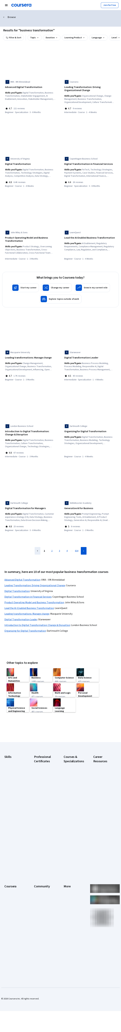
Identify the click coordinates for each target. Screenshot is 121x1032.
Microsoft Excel (11, 800)
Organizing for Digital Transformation (25, 625)
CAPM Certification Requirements (102, 777)
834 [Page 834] (76, 545)
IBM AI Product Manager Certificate (43, 830)
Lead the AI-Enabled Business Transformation (29, 602)
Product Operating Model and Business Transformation (34, 596)
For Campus (10, 930)
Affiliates (68, 914)
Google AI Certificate (44, 770)
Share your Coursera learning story (103, 849)
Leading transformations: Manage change (26, 608)
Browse (12, 17)
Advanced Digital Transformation (22, 574)
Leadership (9, 881)
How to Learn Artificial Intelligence (103, 822)
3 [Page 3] (59, 545)
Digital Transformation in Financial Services (28, 591)
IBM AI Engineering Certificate (42, 822)
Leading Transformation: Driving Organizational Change (34, 579)
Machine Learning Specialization (72, 830)
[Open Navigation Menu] (6, 5)
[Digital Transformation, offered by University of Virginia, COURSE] (30, 163)
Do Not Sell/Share (72, 927)
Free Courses (10, 944)
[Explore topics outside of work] (60, 296)
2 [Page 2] (51, 545)
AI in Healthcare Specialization (71, 796)
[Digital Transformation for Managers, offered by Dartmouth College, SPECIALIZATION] (30, 503)
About (7, 872)
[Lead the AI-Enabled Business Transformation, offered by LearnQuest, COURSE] (89, 236)
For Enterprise (11, 920)
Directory (68, 909)
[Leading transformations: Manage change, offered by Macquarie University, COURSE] (30, 354)
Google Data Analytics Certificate (43, 788)
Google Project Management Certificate (41, 805)
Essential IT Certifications (99, 807)
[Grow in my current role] (92, 284)
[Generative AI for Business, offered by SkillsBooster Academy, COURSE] (89, 503)
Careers (8, 886)
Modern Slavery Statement (71, 921)
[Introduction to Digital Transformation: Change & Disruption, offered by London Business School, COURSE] (30, 429)
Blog (36, 886)
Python (7, 810)
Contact (67, 900)
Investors (68, 876)
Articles (67, 905)
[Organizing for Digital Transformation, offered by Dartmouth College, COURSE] (89, 427)
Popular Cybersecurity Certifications (100, 840)
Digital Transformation (17, 585)
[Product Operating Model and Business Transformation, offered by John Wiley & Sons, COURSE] (30, 237)
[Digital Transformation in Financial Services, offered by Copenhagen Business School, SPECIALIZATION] (89, 163)
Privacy (67, 886)
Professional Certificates (10, 902)
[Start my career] (25, 284)
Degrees (8, 916)
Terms (67, 881)
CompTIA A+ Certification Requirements (100, 786)
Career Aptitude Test (103, 770)
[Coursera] (21, 5)
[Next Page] (83, 545)
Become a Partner (12, 935)
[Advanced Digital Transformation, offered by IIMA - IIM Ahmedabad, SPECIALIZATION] (30, 87)
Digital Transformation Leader (20, 613)
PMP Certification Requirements (101, 830)
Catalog (8, 891)
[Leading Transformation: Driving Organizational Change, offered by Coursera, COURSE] (89, 89)
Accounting (9, 766)
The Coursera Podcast (40, 892)
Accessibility (70, 895)
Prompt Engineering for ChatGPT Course (73, 838)
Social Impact (10, 939)
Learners (38, 872)
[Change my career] (56, 284)
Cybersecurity (11, 778)
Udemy (7, 949)
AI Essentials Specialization (70, 772)
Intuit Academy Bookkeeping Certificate (41, 848)
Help (66, 891)
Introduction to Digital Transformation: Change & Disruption (37, 619)
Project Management (14, 805)
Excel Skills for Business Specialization (70, 813)
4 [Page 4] (67, 545)
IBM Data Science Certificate (42, 838)
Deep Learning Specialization (70, 804)
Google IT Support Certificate (43, 796)
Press (66, 872)
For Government (12, 925)
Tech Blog (38, 898)
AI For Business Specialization (71, 780)
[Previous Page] (37, 545)
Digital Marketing (12, 788)
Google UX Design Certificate (42, 815)
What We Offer (11, 876)
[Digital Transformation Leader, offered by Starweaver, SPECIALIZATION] (89, 354)
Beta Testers (40, 881)
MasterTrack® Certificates (10, 910)
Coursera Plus (10, 895)
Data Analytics (11, 783)
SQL (6, 815)
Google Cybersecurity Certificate (40, 778)
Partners (38, 876)
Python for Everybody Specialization (70, 848)
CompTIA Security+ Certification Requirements (102, 797)
